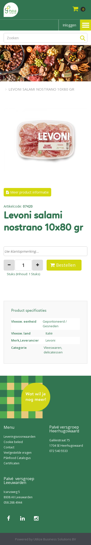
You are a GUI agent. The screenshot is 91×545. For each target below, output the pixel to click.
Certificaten (11, 463)
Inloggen (69, 25)
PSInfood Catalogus (17, 458)
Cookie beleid (13, 442)
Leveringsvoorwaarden (19, 437)
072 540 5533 (58, 451)
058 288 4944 (13, 502)
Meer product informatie (29, 192)
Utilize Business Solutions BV (54, 539)
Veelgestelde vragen (18, 453)
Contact (9, 447)
